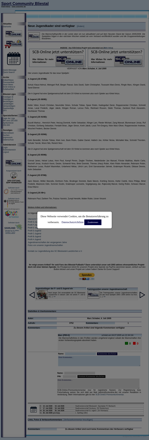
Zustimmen (92, 222)
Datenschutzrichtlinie (73, 222)
